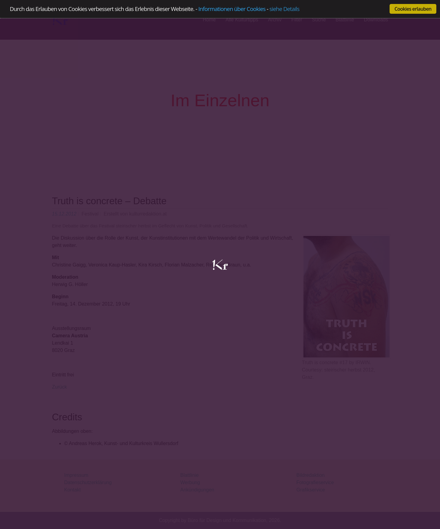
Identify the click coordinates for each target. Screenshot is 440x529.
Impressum (76, 475)
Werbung (190, 482)
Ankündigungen (197, 489)
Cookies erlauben (412, 8)
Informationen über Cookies (232, 9)
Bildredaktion (310, 475)
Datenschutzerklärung (88, 482)
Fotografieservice (315, 482)
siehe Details (284, 9)
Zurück (59, 387)
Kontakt (72, 489)
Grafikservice (310, 489)
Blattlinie (189, 475)
